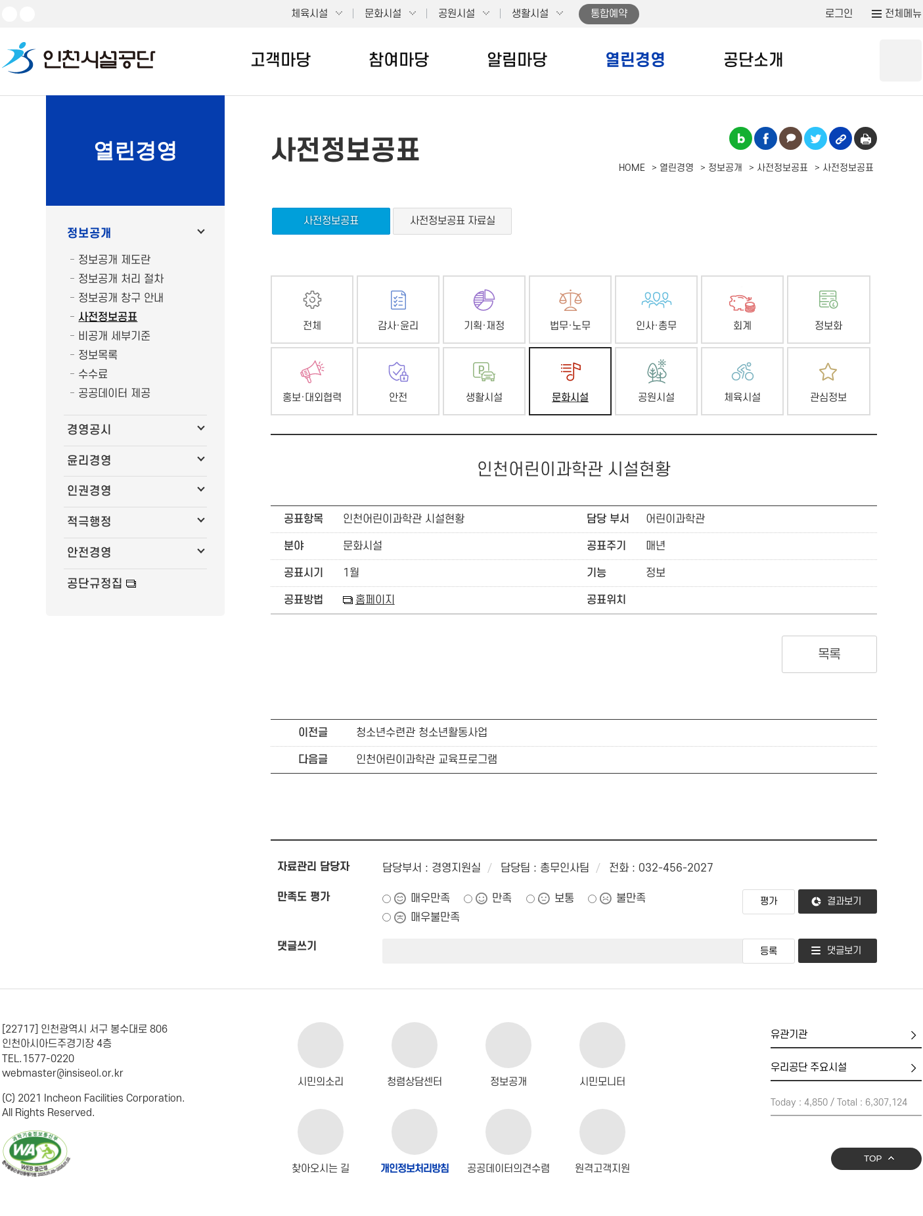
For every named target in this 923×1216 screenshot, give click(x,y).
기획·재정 (484, 326)
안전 (398, 398)
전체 (312, 326)
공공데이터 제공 (114, 394)
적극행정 (89, 522)
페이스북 (27, 14)
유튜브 (9, 14)
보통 (564, 898)
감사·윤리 (398, 326)
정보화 (828, 326)
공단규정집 (95, 584)
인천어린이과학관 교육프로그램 (426, 760)
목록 (829, 654)
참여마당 (399, 60)
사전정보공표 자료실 (452, 221)
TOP (873, 1158)
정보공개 (89, 233)
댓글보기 (844, 950)
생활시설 (530, 14)
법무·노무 (570, 326)
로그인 (839, 14)
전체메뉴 (903, 14)
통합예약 (609, 14)
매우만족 (430, 898)
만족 (502, 898)
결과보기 (844, 901)
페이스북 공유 (765, 138)
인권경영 (89, 491)
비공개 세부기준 (114, 336)
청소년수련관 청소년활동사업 (421, 733)
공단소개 (753, 60)
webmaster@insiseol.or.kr (63, 1073)
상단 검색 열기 (901, 60)
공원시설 (456, 14)
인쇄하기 (865, 138)
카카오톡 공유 (790, 138)
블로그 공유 (740, 138)
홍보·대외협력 (312, 398)
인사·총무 (656, 326)
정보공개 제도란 (114, 260)
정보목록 (98, 356)
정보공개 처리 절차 (121, 279)
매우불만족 (435, 918)
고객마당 (280, 60)
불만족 (631, 898)
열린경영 (635, 60)
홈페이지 (375, 600)
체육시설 (309, 14)
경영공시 (89, 430)
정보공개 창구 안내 (121, 298)
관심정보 (828, 398)
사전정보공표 (107, 317)
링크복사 (840, 138)
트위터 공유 (815, 138)
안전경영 (89, 553)
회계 (742, 326)
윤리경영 (89, 461)
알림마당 (517, 60)
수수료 (93, 375)
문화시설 (383, 14)
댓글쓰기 (297, 946)
